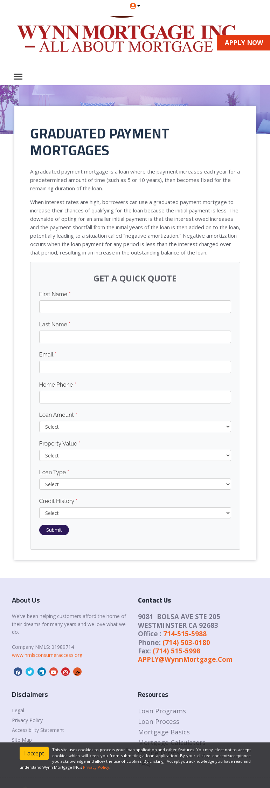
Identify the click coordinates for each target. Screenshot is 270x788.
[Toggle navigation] (18, 76)
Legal (18, 710)
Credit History (58, 501)
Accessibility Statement (38, 730)
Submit (54, 530)
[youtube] (53, 672)
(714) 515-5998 (176, 650)
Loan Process (158, 721)
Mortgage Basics (164, 731)
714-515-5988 (185, 633)
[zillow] (77, 672)
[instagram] (65, 672)
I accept (34, 753)
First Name (55, 294)
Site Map (22, 739)
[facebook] (18, 672)
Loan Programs (162, 710)
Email (48, 354)
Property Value (60, 443)
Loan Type (54, 472)
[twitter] (29, 672)
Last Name (55, 324)
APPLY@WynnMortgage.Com (185, 659)
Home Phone (57, 384)
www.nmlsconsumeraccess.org (47, 655)
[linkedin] (42, 672)
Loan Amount (58, 415)
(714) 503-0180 (186, 642)
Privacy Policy (27, 720)
